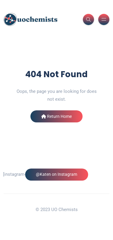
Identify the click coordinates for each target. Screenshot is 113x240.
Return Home (56, 116)
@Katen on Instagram (56, 174)
